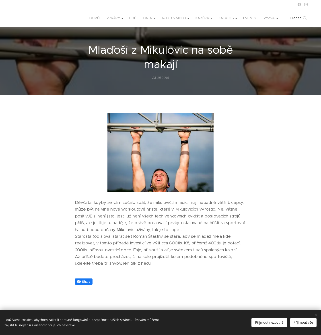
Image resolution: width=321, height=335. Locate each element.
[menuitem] (91, 18)
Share (83, 281)
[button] (298, 18)
